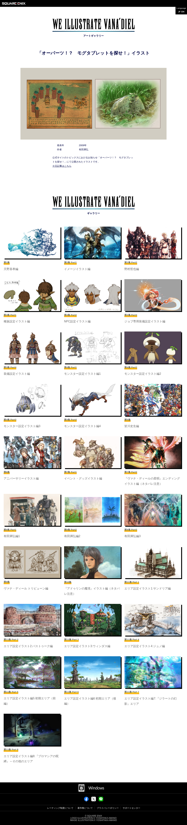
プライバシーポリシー (108, 808)
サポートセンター (131, 808)
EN (182, 12)
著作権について (85, 808)
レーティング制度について (60, 808)
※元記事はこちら (61, 166)
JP (179, 12)
